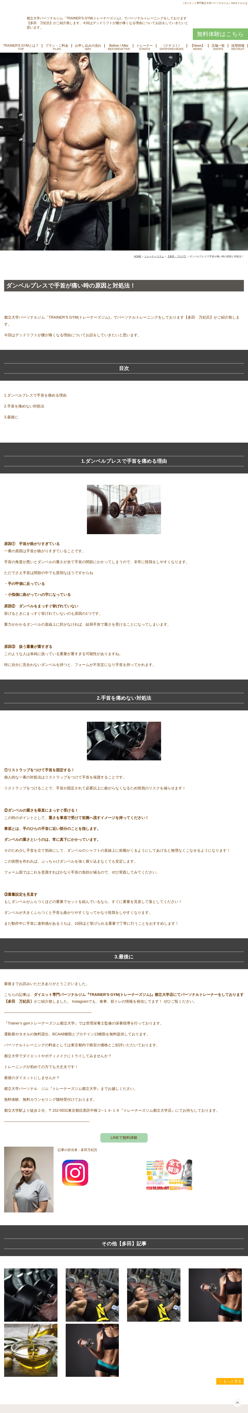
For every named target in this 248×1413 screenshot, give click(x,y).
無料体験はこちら (220, 34)
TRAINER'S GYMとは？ (21, 45)
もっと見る (232, 1381)
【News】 (197, 45)
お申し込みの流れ (88, 45)
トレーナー (144, 45)
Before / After (118, 45)
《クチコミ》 (171, 45)
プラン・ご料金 (56, 45)
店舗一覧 (218, 45)
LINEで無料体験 (124, 1138)
